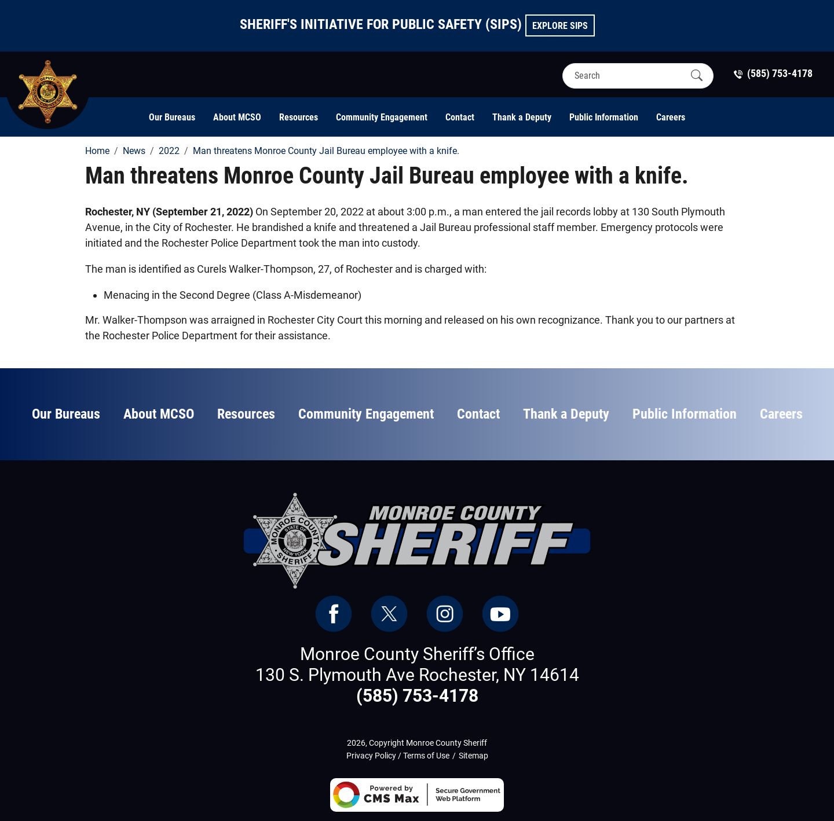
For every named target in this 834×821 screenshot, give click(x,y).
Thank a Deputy (521, 117)
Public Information (603, 117)
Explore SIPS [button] (560, 25)
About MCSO (237, 117)
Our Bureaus (172, 117)
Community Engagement (381, 117)
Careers (670, 117)
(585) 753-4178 (417, 696)
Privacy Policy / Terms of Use (397, 755)
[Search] (628, 76)
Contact (459, 117)
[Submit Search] (697, 75)
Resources (298, 117)
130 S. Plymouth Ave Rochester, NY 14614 (417, 675)
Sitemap (473, 755)
